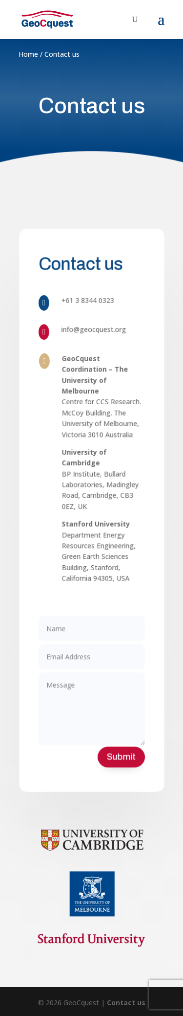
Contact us (126, 1002)
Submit (120, 747)
